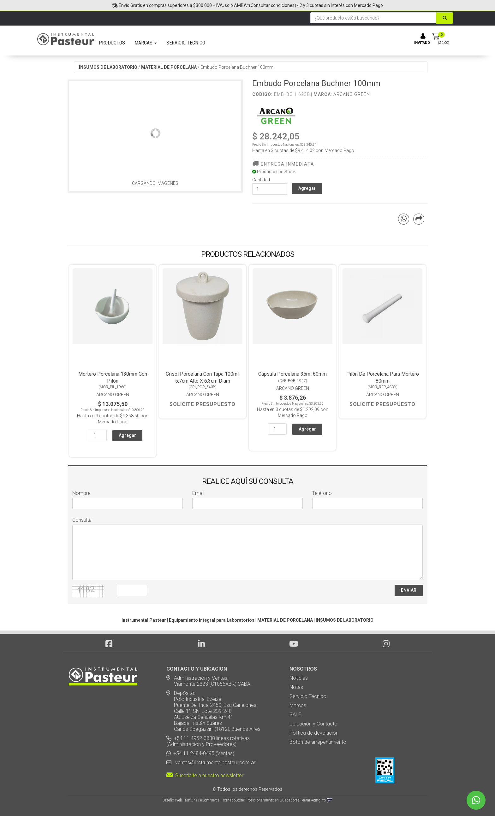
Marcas (297, 705)
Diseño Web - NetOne (180, 800)
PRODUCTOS (112, 43)
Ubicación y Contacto (313, 724)
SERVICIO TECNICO (185, 43)
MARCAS (145, 43)
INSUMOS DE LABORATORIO (108, 67)
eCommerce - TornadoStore (222, 800)
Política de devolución (313, 733)
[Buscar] (444, 18)
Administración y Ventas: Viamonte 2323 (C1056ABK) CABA (208, 681)
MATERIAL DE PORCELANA (169, 67)
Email (198, 493)
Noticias (298, 678)
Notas (296, 687)
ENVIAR (408, 590)
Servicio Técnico (307, 696)
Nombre (81, 493)
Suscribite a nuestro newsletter (204, 775)
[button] (330, 800)
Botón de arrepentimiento (317, 742)
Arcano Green (351, 94)
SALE (295, 715)
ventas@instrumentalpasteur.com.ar (214, 763)
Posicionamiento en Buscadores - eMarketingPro (286, 800)
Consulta (82, 520)
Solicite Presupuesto (203, 404)
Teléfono (322, 493)
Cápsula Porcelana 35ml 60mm (292, 374)
